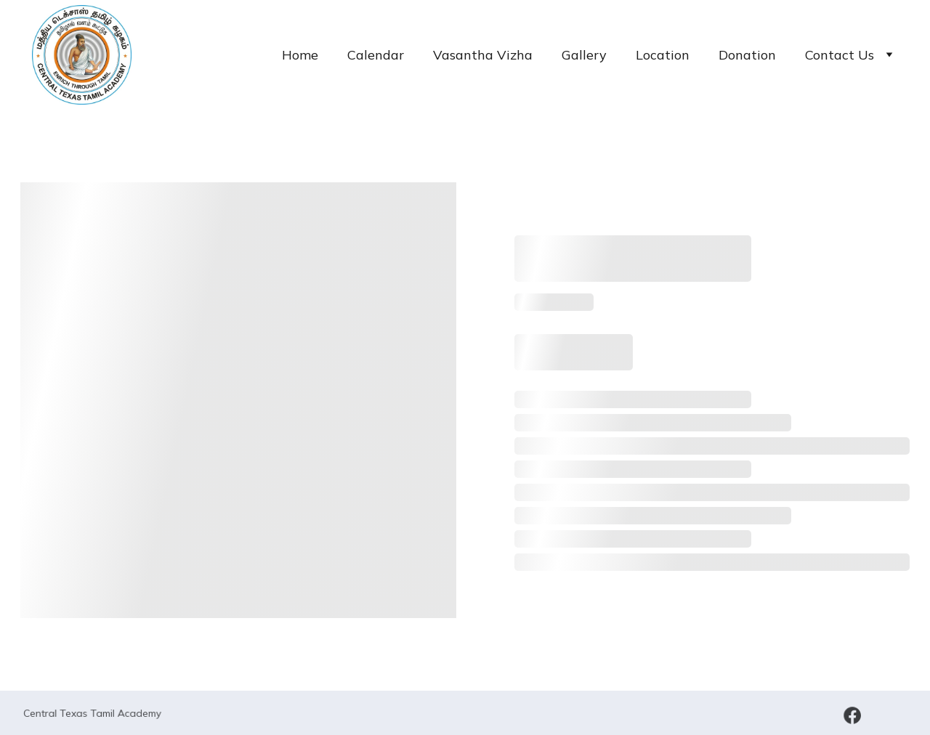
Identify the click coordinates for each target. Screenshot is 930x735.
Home (300, 54)
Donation (747, 54)
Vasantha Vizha (483, 54)
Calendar (375, 54)
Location (663, 54)
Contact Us (839, 54)
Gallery (584, 54)
